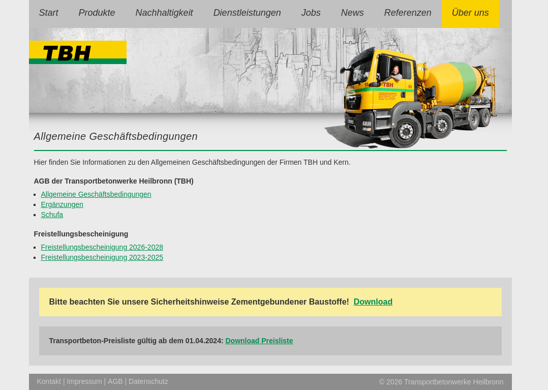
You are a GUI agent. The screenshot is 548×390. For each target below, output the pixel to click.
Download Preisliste (259, 341)
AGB (115, 381)
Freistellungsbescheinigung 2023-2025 (102, 257)
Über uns (470, 13)
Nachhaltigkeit (164, 13)
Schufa (52, 215)
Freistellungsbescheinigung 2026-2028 (102, 247)
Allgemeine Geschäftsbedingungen (96, 194)
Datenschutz (148, 381)
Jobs (311, 13)
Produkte (97, 13)
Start (48, 13)
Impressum (84, 381)
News (352, 13)
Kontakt (49, 381)
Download (373, 301)
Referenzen (408, 13)
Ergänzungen (62, 204)
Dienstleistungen (247, 13)
